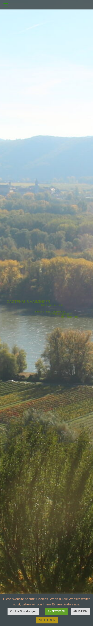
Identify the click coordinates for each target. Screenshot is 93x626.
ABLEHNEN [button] (80, 611)
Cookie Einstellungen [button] (23, 611)
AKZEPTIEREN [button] (56, 611)
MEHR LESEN (47, 620)
